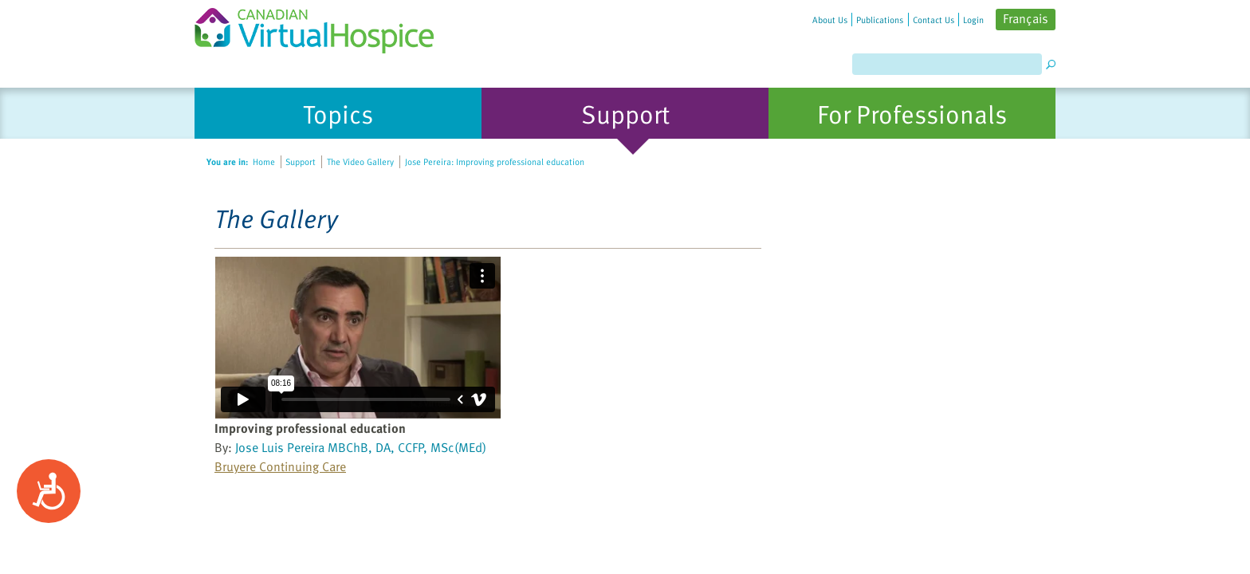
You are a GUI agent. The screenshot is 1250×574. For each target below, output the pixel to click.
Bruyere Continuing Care (280, 466)
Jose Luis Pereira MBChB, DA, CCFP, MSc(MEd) (360, 447)
